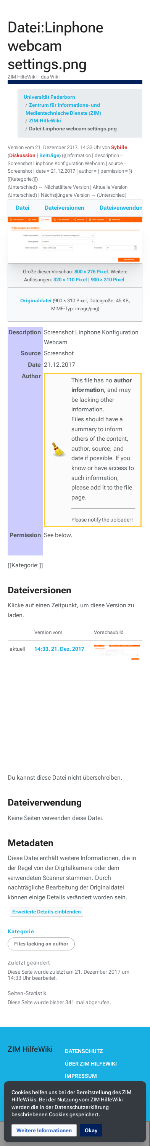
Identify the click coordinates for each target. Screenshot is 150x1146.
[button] (44, 1130)
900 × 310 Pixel (107, 279)
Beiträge (49, 155)
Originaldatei (36, 300)
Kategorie (21, 931)
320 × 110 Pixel (70, 279)
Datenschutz (84, 1051)
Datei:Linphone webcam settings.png (73, 129)
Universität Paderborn (49, 97)
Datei (22, 207)
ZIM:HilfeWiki (45, 121)
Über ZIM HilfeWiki (91, 1064)
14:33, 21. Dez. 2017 (59, 649)
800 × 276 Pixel (91, 271)
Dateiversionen (64, 207)
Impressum (81, 1076)
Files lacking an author (41, 944)
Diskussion (22, 155)
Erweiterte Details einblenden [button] (46, 912)
